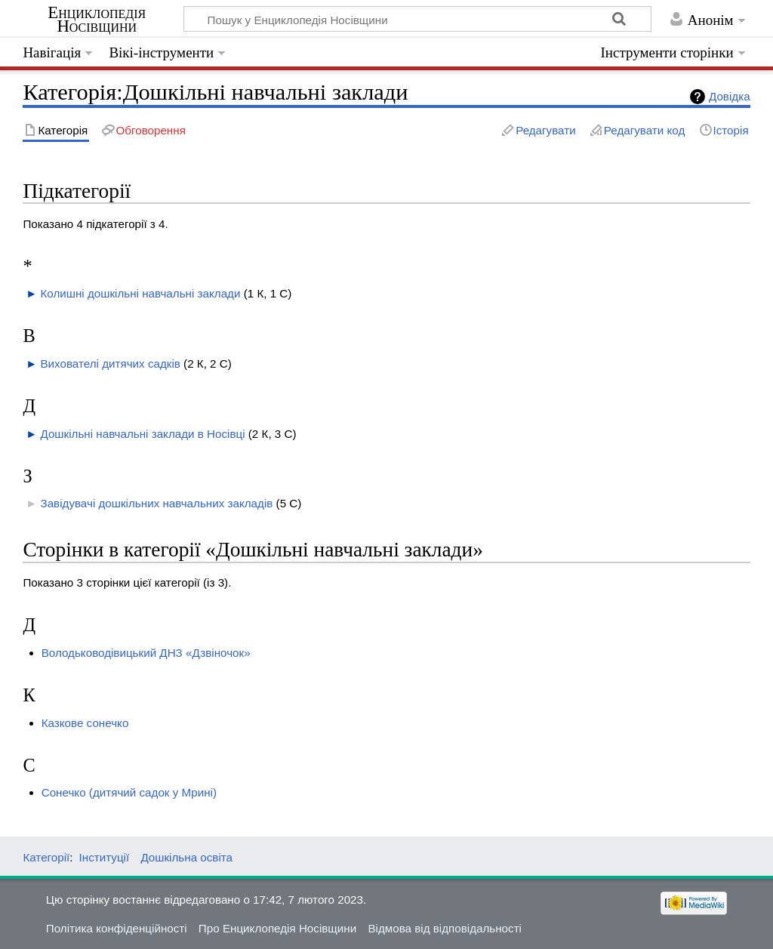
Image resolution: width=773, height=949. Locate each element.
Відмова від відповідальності (445, 928)
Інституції (104, 857)
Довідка (729, 96)
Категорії (46, 857)
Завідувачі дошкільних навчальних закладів (156, 503)
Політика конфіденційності (116, 928)
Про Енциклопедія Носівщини (277, 928)
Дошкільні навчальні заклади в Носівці (142, 433)
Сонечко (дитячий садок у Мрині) (129, 792)
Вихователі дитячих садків (110, 363)
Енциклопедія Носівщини (97, 19)
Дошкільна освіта (186, 857)
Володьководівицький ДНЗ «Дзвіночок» (146, 652)
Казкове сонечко (85, 722)
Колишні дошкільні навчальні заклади (140, 293)
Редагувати (545, 130)
